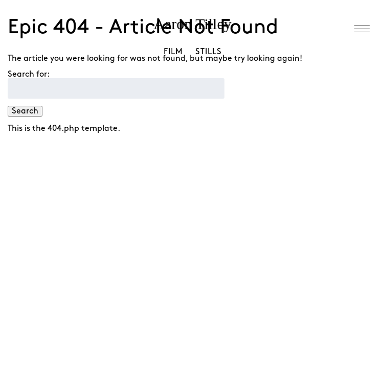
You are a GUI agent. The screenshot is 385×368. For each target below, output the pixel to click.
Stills (208, 52)
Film (173, 52)
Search (25, 111)
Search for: (29, 74)
